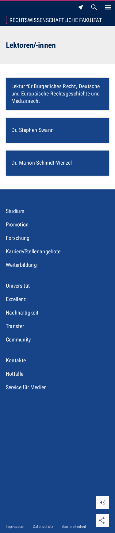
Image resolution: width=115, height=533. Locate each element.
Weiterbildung (21, 265)
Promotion (17, 224)
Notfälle (15, 374)
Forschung (18, 238)
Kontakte (16, 360)
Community (18, 339)
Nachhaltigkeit (22, 312)
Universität (18, 285)
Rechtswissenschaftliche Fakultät (56, 20)
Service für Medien (26, 387)
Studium (15, 211)
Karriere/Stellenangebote (33, 251)
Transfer (15, 326)
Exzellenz (16, 299)
